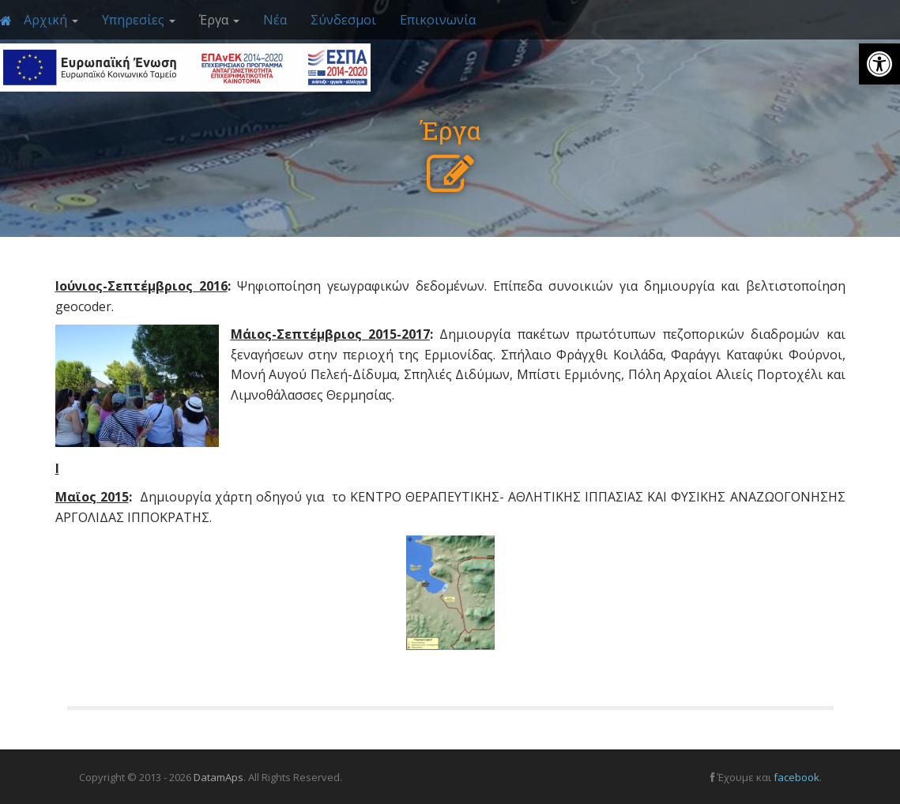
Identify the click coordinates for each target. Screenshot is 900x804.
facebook (796, 777)
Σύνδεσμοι (343, 19)
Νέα (275, 19)
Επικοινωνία (438, 19)
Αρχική (51, 19)
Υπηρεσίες (138, 19)
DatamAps (218, 777)
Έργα (219, 19)
